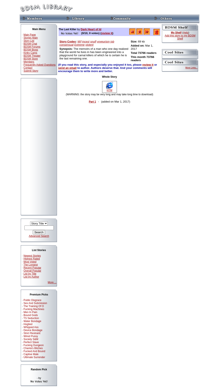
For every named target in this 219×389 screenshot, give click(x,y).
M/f (79, 41)
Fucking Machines (34, 309)
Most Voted (30, 261)
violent (89, 44)
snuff (93, 41)
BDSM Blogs (31, 49)
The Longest (31, 264)
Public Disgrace (32, 300)
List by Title (30, 273)
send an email (67, 68)
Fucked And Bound (34, 351)
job (112, 41)
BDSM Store (31, 58)
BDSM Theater (32, 55)
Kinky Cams (30, 52)
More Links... (191, 68)
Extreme (79, 44)
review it (106, 33)
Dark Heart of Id (91, 29)
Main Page (30, 34)
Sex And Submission (35, 303)
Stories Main (31, 37)
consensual (66, 44)
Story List (29, 40)
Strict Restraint (32, 333)
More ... (52, 282)
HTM (109, 89)
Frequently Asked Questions (40, 64)
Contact (28, 67)
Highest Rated (32, 258)
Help (185, 32)
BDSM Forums (32, 46)
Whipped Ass (31, 327)
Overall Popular (32, 270)
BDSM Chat (30, 43)
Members (29, 61)
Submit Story (31, 70)
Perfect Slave (31, 342)
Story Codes (67, 41)
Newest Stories (32, 255)
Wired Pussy (31, 336)
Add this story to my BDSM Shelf (180, 37)
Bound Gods (31, 315)
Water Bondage (32, 321)
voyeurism (103, 41)
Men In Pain (30, 312)
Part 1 (92, 101)
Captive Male (31, 354)
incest (85, 41)
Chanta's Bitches (33, 348)
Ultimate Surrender (34, 357)
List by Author (31, 276)
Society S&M (31, 339)
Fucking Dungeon (34, 345)
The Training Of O (34, 306)
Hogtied (28, 324)
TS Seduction (31, 318)
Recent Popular (32, 267)
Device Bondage (33, 330)
